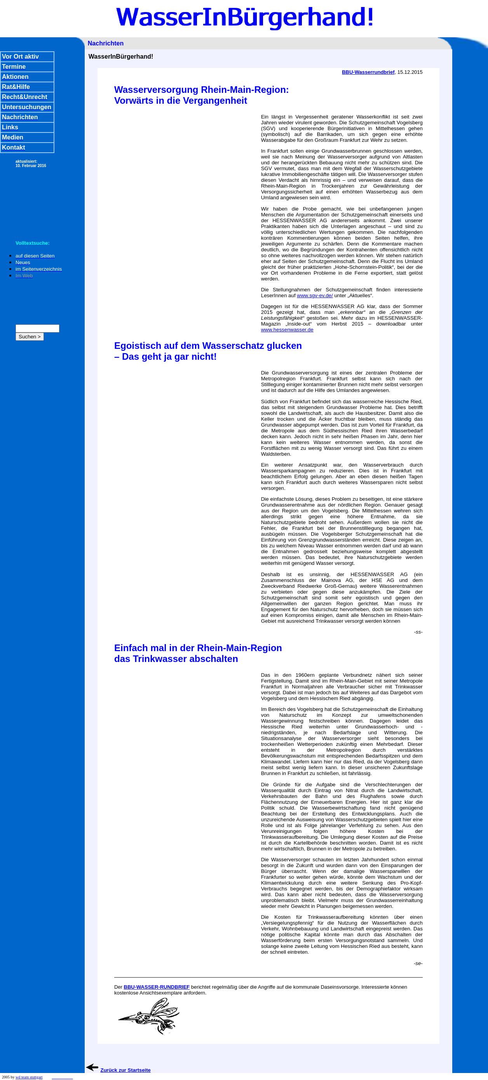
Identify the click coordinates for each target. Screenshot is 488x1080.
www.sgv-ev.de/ (315, 295)
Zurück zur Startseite (125, 1070)
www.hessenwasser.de (287, 330)
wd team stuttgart (29, 1077)
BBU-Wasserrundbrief (368, 72)
